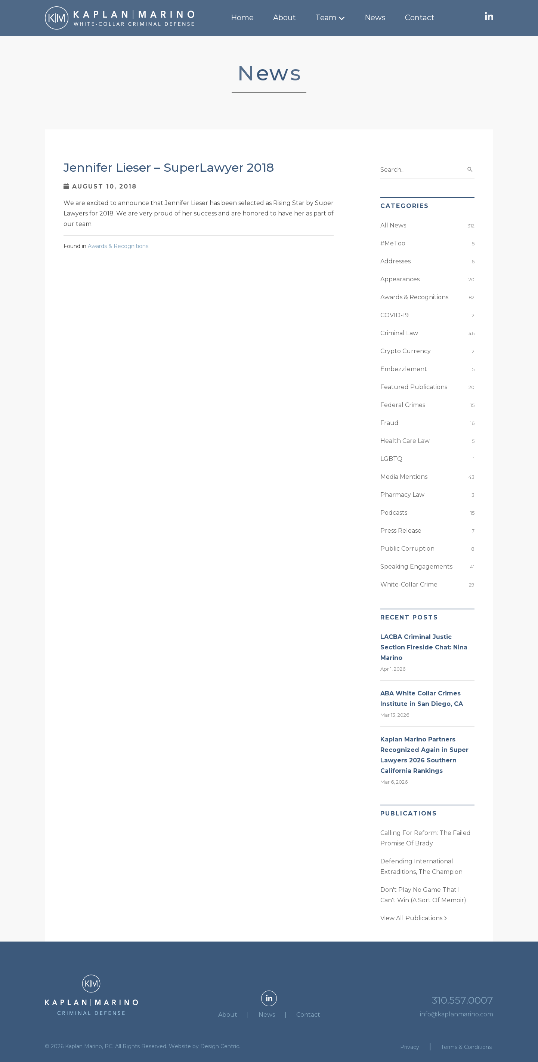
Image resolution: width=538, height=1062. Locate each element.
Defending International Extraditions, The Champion (421, 866)
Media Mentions (403, 476)
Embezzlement (403, 369)
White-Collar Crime (408, 584)
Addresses (395, 261)
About (284, 17)
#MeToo (392, 243)
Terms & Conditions (466, 1047)
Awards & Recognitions (118, 246)
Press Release (400, 530)
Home (242, 17)
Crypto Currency (405, 351)
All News (393, 225)
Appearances (400, 279)
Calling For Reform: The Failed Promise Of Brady (425, 838)
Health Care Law (405, 440)
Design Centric (219, 1046)
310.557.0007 (462, 1000)
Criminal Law (399, 333)
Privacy (409, 1047)
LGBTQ (391, 458)
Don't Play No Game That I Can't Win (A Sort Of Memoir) (423, 895)
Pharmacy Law (402, 494)
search (470, 169)
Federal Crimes (402, 404)
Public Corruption (407, 548)
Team (326, 17)
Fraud (389, 422)
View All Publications (413, 918)
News (375, 17)
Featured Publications (413, 387)
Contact (420, 17)
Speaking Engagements (416, 566)
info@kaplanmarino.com (456, 1014)
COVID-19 (394, 315)
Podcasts (393, 512)
